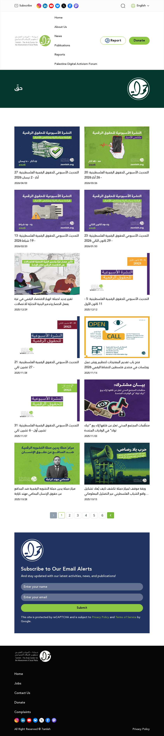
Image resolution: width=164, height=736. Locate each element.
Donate (19, 702)
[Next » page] (110, 515)
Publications (62, 45)
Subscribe (23, 6)
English (138, 6)
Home (58, 17)
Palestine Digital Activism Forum (75, 64)
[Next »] (110, 515)
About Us (60, 27)
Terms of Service (125, 617)
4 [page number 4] (86, 515)
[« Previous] (53, 515)
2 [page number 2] (70, 515)
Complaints (22, 712)
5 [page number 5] (94, 515)
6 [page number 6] (102, 515)
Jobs (17, 683)
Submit (82, 607)
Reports (59, 54)
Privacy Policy (100, 617)
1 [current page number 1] (63, 516)
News (58, 36)
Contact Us (22, 693)
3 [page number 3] (78, 515)
